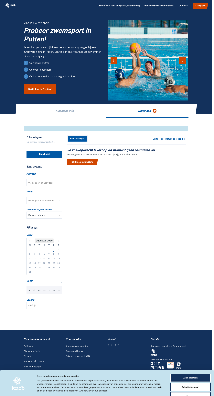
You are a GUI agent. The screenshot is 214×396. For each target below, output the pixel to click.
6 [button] (44, 254)
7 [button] (48, 254)
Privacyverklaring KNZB (78, 356)
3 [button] (29, 254)
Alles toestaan (190, 368)
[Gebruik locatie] (59, 200)
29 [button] (54, 267)
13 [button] (44, 258)
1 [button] (53, 249)
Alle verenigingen (32, 351)
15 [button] (54, 258)
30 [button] (58, 267)
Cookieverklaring (74, 351)
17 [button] (30, 263)
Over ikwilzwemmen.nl (37, 339)
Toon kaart (44, 154)
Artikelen (28, 345)
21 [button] (49, 263)
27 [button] (44, 267)
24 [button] (30, 267)
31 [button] (30, 272)
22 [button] (54, 263)
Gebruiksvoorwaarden (77, 345)
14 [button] (49, 258)
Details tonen (152, 390)
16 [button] (58, 258)
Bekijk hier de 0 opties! (39, 89)
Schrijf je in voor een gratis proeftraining (119, 5)
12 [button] (39, 258)
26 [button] (39, 267)
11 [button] (34, 258)
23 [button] (58, 263)
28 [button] (49, 267)
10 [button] (30, 258)
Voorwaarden (73, 339)
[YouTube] (118, 345)
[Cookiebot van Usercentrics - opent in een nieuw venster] (18, 390)
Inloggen (200, 6)
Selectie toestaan (190, 377)
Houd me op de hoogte (81, 162)
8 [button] (53, 254)
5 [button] (39, 254)
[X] (115, 345)
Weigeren (190, 387)
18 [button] (34, 263)
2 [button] (58, 249)
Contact (183, 5)
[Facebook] (108, 345)
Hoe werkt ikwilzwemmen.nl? (159, 5)
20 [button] (44, 263)
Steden (27, 356)
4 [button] (34, 254)
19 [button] (39, 263)
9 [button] (58, 254)
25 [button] (34, 267)
